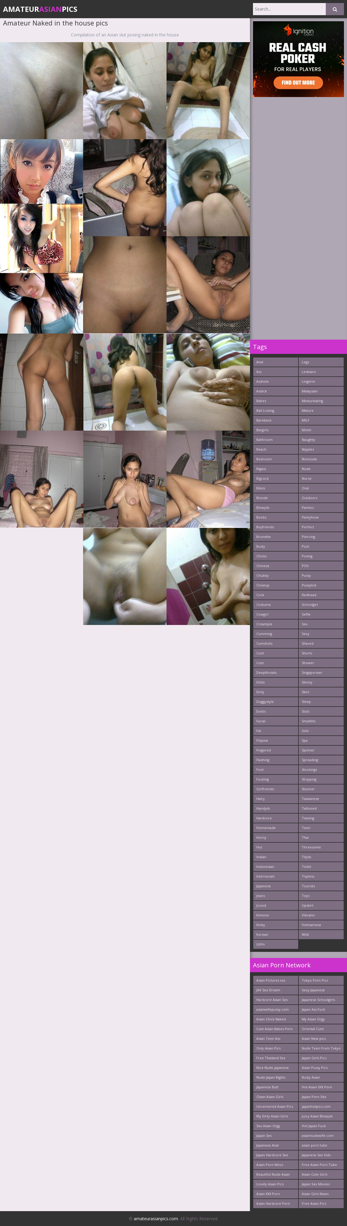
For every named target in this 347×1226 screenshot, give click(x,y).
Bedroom (264, 459)
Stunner (308, 789)
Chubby (262, 575)
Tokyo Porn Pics (315, 980)
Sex (305, 624)
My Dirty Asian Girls (272, 1116)
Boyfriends (265, 527)
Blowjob (262, 507)
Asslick (261, 391)
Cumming (264, 633)
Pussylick (309, 585)
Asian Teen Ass (268, 1038)
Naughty (308, 439)
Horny (261, 837)
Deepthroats (266, 672)
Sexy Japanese (313, 990)
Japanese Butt (267, 1087)
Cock (260, 595)
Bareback (263, 420)
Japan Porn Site (314, 1096)
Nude (306, 468)
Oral (305, 488)
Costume (263, 604)
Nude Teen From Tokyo (321, 1048)
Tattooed (309, 808)
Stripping (309, 779)
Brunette (263, 536)
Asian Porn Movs (269, 1164)
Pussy (306, 575)
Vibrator (308, 915)
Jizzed (261, 905)
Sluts (305, 711)
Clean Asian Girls (269, 1096)
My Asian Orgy (313, 1019)
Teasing (308, 818)
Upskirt (307, 905)
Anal (259, 362)
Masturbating (312, 400)
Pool (305, 546)
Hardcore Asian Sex (272, 999)
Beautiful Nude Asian (273, 1174)
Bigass (261, 468)
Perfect (308, 527)
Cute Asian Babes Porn (274, 1028)
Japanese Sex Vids (316, 1155)
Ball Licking (265, 410)
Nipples (308, 449)
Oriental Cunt (313, 1028)
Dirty (260, 692)
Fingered (263, 750)
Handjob (263, 808)
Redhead (309, 595)
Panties (308, 507)
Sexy (305, 633)
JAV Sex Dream (268, 990)
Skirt (305, 692)
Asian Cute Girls (314, 1174)
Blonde (262, 497)
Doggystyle (265, 701)
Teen (306, 827)
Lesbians (309, 371)
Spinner (308, 750)
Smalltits (308, 721)
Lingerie (308, 381)
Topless (308, 876)
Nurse (307, 478)
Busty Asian (311, 1077)
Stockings (309, 769)
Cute (260, 662)
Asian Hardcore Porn (273, 1203)
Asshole (262, 381)
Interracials (265, 876)
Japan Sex (264, 1135)
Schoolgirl (310, 604)
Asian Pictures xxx (270, 980)
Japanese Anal (267, 1145)
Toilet (306, 866)
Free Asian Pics (314, 1203)
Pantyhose (310, 517)
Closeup (262, 585)
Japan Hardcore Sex (272, 1155)
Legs (305, 362)
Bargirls (262, 430)
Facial (260, 721)
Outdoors (309, 497)
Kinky (260, 924)
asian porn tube (314, 1145)
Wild (305, 934)
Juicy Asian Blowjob (317, 1116)
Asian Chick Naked (271, 1019)
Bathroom (264, 439)
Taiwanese (310, 798)
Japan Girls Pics (314, 1058)
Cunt (260, 653)
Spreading (310, 759)
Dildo (260, 682)
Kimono (262, 915)
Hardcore (264, 818)
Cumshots (264, 643)
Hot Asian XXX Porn (317, 1087)
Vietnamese (311, 924)
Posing (307, 556)
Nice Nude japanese (272, 1067)
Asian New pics (314, 1038)
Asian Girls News (315, 1193)
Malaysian (310, 391)
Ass (258, 371)
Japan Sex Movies (316, 1184)
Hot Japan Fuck (314, 1126)
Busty (260, 546)
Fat (258, 730)
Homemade (266, 827)
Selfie (306, 614)
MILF (305, 420)
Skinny (307, 682)
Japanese (263, 886)
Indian (261, 857)
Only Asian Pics (268, 1048)
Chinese (262, 565)
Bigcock (262, 478)
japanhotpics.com (316, 1106)
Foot (260, 769)
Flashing (262, 759)
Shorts (307, 653)
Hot (259, 847)
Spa (305, 740)
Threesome (311, 847)
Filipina (262, 740)
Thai (305, 837)
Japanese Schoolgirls (318, 999)
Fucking (262, 779)
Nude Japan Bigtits (270, 1077)
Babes (261, 400)
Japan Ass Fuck (313, 1009)
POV (305, 565)
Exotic (261, 711)
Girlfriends (265, 789)
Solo (305, 730)
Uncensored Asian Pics (274, 1106)
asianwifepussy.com (272, 1009)
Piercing (308, 536)
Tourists (308, 886)
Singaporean (312, 672)
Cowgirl (262, 614)
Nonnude (309, 459)
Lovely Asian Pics (270, 1184)
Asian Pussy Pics (315, 1067)
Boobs (261, 517)
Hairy (260, 798)
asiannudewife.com (318, 1135)
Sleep (306, 701)
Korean (262, 934)
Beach (261, 449)
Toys (305, 895)
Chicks (261, 556)
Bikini (260, 488)
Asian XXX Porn (268, 1193)
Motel (306, 430)
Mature (308, 410)
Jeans (260, 895)
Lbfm (260, 944)
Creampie (264, 624)
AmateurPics (40, 9)
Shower (308, 662)
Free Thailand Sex (270, 1058)
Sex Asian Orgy (268, 1126)
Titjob (306, 857)
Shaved (308, 643)
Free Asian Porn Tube (319, 1164)
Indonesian (265, 866)
